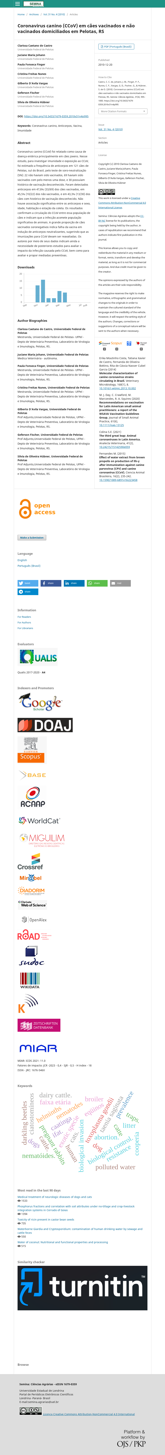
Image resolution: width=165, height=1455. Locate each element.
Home (21, 14)
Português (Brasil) (29, 566)
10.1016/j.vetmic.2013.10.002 (117, 388)
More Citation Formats (113, 111)
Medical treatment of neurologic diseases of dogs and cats (55, 1197)
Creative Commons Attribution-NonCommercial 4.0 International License (122, 202)
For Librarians (25, 628)
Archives (34, 14)
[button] (28, 583)
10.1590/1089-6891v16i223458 (118, 480)
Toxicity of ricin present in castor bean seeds (46, 1219)
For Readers (24, 616)
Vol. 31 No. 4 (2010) (54, 14)
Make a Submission (32, 537)
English (22, 560)
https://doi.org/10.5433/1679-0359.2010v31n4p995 (56, 116)
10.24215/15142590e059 (114, 447)
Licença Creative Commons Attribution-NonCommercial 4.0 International (89, 1414)
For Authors (24, 622)
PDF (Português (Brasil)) (118, 46)
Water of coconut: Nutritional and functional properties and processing (63, 1242)
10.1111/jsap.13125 (111, 425)
